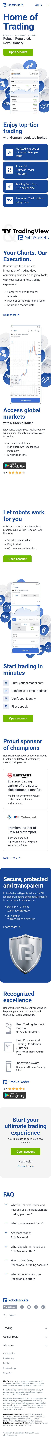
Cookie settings (9, 1368)
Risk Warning (8, 1358)
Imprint (6, 1363)
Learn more (11, 857)
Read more (11, 314)
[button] (18, 5)
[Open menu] (47, 5)
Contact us (25, 1166)
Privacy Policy (9, 1353)
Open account (18, 52)
